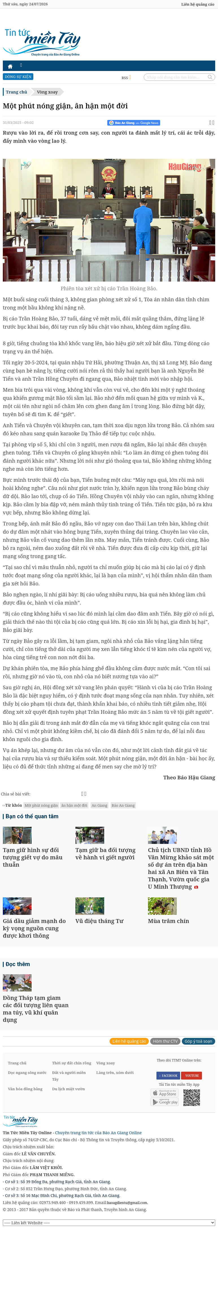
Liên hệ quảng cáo (197, 4)
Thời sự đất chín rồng (71, 1134)
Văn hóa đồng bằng (25, 1160)
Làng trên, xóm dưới (115, 1144)
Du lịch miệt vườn (68, 1160)
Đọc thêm (17, 1012)
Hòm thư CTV (165, 1113)
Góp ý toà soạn (198, 1113)
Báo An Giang (123, 805)
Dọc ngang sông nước (27, 1144)
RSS (126, 77)
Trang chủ (16, 92)
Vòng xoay (47, 92)
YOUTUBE (191, 1147)
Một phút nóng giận (41, 805)
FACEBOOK (168, 1147)
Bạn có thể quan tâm (29, 817)
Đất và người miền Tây (69, 1148)
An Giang (99, 805)
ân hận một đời (74, 805)
